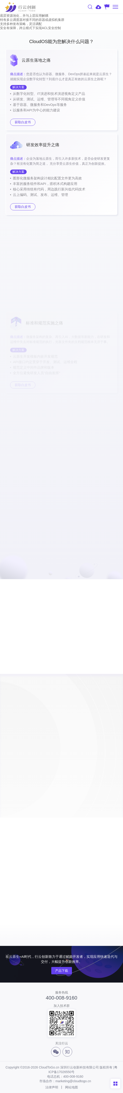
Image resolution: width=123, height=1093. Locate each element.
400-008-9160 (61, 998)
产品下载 (61, 970)
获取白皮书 (23, 122)
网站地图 (71, 1087)
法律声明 (51, 1087)
